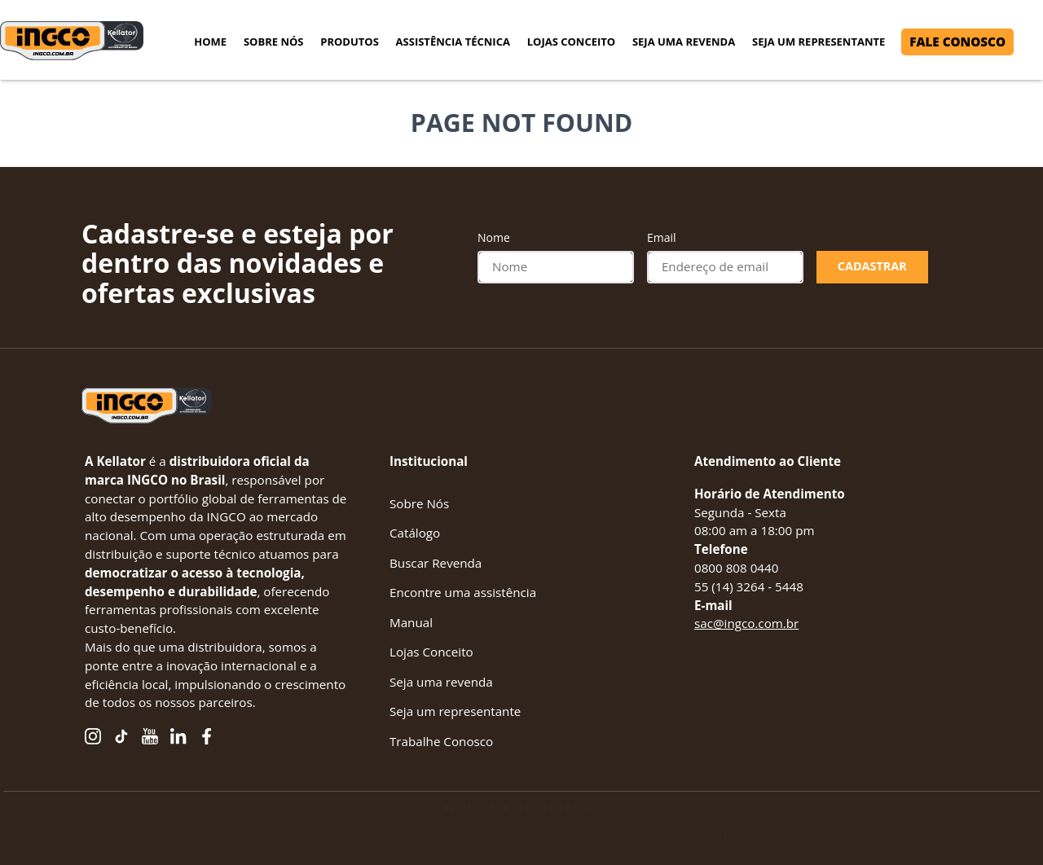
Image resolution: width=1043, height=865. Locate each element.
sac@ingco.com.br (746, 623)
